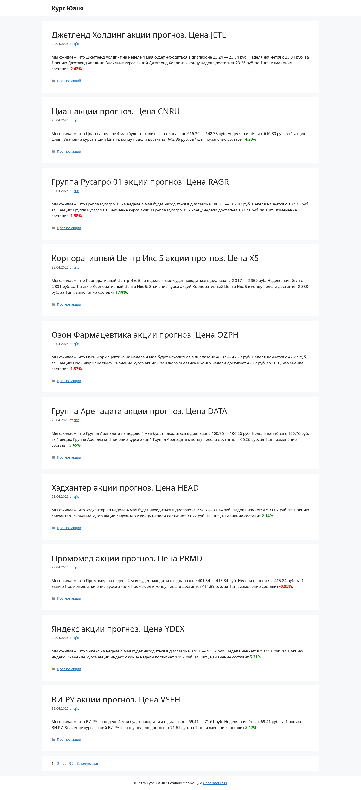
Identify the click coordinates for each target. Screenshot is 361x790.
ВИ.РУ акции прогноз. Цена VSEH (116, 699)
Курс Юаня (68, 8)
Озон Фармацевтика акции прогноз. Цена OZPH (145, 334)
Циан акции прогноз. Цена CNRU (116, 111)
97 (72, 763)
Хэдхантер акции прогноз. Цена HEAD (125, 487)
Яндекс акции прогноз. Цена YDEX (118, 628)
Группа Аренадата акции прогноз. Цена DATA (139, 411)
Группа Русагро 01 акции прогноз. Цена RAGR (140, 181)
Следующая (90, 763)
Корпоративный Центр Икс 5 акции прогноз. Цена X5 (155, 258)
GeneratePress (215, 783)
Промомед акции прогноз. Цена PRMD (127, 558)
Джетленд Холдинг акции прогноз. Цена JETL (139, 34)
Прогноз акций (69, 81)
